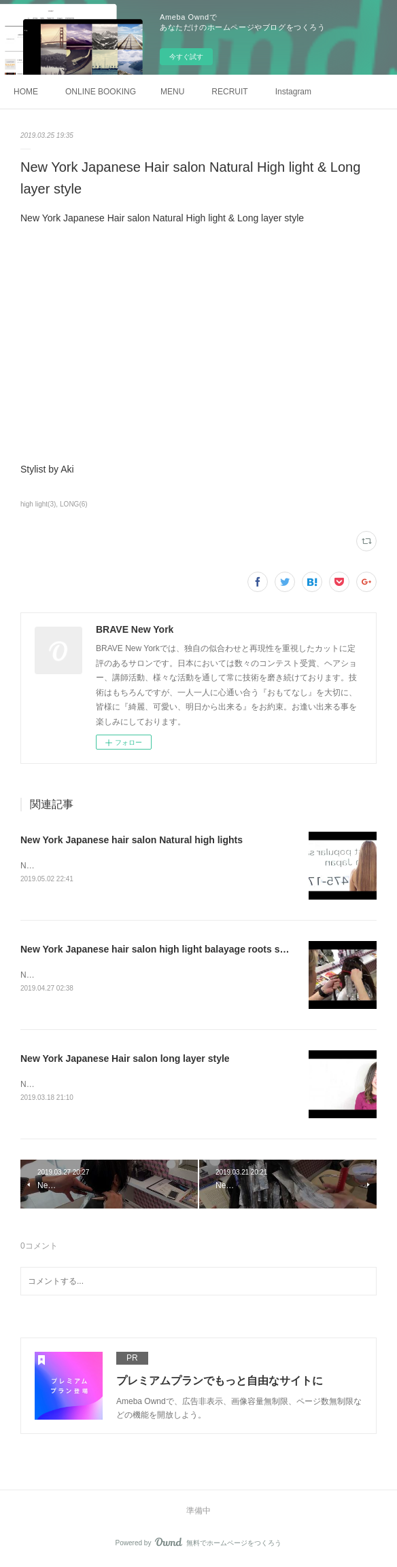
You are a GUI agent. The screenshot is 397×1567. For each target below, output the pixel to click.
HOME (26, 91)
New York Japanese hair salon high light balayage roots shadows (167, 949)
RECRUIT (229, 91)
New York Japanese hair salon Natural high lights (131, 839)
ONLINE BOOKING (100, 91)
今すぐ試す (186, 56)
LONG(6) (74, 504)
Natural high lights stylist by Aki (76, 865)
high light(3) (38, 504)
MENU (172, 91)
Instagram (293, 91)
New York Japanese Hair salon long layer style (125, 1059)
